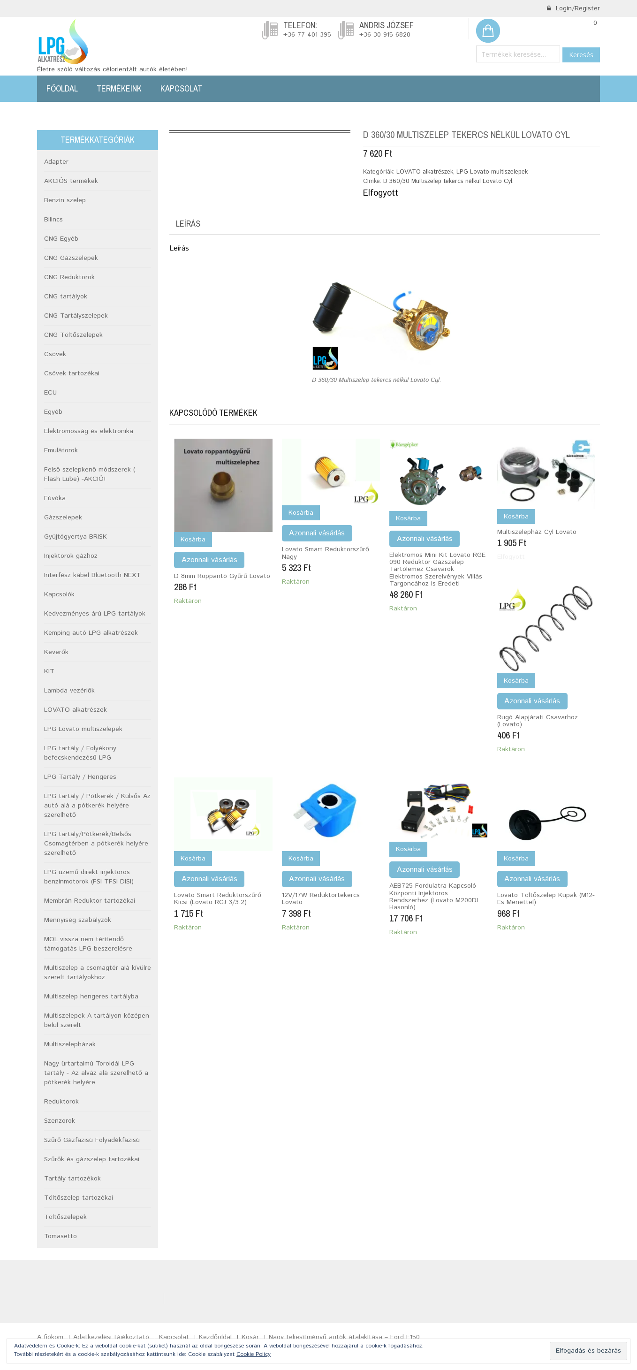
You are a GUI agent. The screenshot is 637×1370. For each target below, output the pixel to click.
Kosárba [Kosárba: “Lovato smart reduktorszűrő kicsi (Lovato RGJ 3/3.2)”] (193, 858)
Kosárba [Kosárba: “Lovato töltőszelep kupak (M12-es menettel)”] (516, 858)
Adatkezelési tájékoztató (111, 1337)
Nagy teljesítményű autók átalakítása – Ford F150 (344, 1337)
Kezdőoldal (215, 1337)
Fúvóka (55, 498)
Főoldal (62, 88)
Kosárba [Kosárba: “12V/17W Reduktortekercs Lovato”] (300, 858)
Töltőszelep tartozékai (78, 1198)
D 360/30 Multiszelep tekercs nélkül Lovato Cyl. (448, 181)
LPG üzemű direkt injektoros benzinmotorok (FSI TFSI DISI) (89, 877)
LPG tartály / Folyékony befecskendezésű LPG (80, 753)
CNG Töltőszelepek (73, 335)
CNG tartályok (65, 296)
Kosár (250, 1337)
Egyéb (53, 412)
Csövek (55, 354)
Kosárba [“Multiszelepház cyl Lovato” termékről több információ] (516, 516)
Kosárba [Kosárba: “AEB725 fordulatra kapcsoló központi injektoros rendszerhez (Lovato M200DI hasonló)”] (408, 849)
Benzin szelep (65, 200)
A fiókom (50, 1337)
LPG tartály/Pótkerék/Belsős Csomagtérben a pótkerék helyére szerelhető (96, 844)
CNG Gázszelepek (71, 258)
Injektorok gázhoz (71, 556)
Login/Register (573, 8)
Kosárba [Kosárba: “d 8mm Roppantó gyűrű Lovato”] (193, 539)
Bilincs (53, 219)
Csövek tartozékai (71, 373)
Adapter (56, 162)
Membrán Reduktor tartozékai (89, 901)
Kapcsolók (59, 594)
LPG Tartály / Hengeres (80, 777)
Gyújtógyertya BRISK (75, 536)
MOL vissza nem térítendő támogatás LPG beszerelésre (88, 944)
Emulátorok (61, 450)
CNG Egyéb (61, 239)
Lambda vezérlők (69, 690)
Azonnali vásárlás (209, 560)
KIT (49, 671)
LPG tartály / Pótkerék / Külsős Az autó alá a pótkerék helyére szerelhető (97, 806)
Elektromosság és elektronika (88, 431)
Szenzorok (59, 1121)
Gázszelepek (63, 517)
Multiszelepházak (70, 1044)
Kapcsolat (181, 88)
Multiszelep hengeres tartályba (91, 996)
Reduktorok (61, 1101)
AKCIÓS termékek (71, 181)
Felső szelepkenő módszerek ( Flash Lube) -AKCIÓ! (89, 474)
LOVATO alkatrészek (424, 171)
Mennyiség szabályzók (77, 920)
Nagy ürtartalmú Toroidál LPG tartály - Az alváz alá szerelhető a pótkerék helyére (96, 1073)
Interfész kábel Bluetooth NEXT (92, 575)
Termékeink (119, 88)
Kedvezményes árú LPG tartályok (94, 613)
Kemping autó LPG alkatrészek (91, 633)
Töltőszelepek (65, 1217)
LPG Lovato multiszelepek (492, 171)
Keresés (581, 54)
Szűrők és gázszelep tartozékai (91, 1159)
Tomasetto (60, 1236)
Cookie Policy (253, 1354)
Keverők (56, 652)
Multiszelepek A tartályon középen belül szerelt (96, 1020)
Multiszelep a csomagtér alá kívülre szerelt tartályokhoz (97, 972)
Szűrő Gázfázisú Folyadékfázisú (92, 1140)
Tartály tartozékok (72, 1178)
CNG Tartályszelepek (76, 315)
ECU (50, 392)
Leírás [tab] (188, 223)
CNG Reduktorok (69, 277)
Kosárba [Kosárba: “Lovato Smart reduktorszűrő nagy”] (300, 513)
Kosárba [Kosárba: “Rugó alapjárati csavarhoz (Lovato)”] (516, 680)
